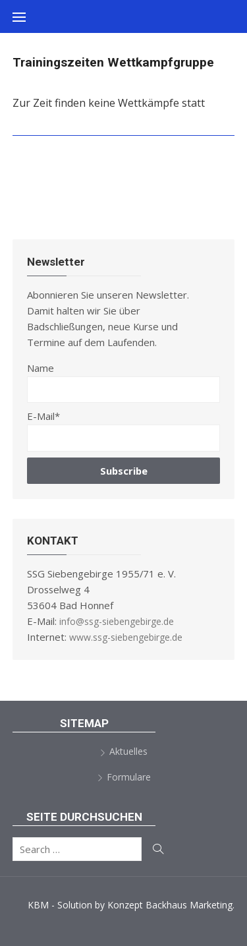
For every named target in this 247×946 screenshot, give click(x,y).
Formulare (129, 777)
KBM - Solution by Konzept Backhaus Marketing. (131, 905)
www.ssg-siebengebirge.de (125, 637)
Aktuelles (128, 751)
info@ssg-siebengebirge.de (116, 621)
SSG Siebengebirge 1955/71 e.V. (125, 49)
